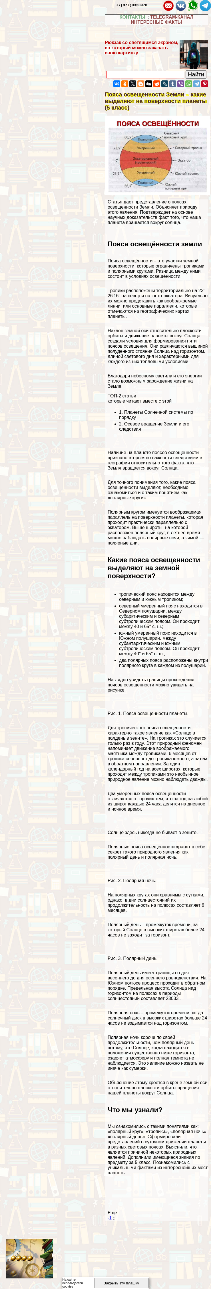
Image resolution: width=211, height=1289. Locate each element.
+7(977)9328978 (131, 4)
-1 (110, 1217)
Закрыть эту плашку (121, 1283)
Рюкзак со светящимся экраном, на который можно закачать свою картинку (141, 47)
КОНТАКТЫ (132, 17)
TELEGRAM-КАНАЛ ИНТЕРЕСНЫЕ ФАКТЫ (162, 20)
